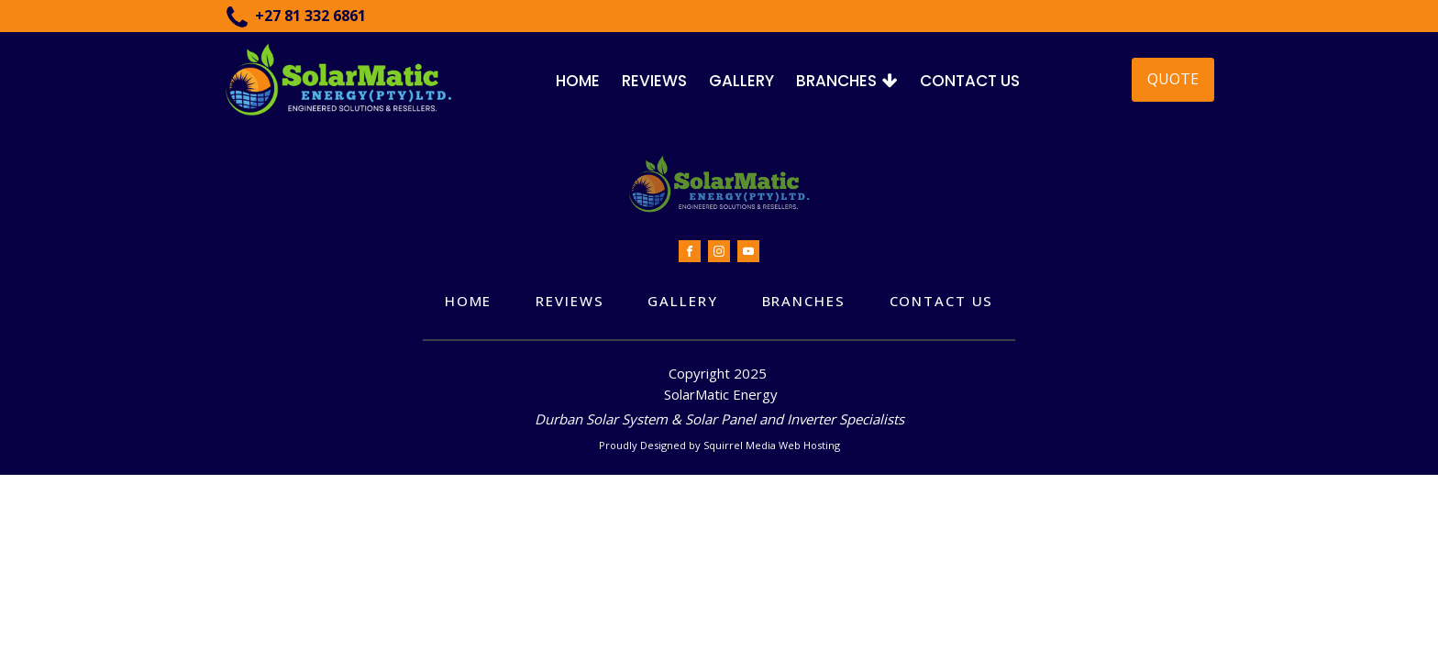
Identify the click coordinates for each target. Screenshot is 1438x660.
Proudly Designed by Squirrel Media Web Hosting (719, 445)
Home (578, 81)
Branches (847, 81)
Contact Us (970, 81)
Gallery (741, 81)
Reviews (654, 81)
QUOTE (1173, 79)
